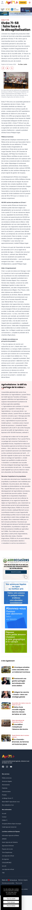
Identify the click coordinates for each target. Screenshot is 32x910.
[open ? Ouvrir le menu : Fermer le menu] (2, 2)
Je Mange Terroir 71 (7, 798)
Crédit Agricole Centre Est (9, 827)
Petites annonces (7, 778)
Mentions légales (23, 880)
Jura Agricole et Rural (8, 856)
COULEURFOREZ (6, 862)
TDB (3, 872)
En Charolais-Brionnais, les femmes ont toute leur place (20, 741)
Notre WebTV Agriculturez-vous (11, 801)
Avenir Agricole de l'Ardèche (10, 842)
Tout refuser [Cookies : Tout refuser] (11, 902)
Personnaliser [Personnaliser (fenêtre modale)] (11, 906)
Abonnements (6, 784)
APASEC (4, 839)
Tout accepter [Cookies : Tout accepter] (11, 898)
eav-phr (4, 866)
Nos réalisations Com (8, 805)
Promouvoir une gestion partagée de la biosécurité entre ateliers (19, 682)
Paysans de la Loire (7, 849)
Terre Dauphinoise (7, 852)
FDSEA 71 (4, 820)
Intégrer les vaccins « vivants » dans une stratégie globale (20, 694)
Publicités (4, 788)
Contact (4, 817)
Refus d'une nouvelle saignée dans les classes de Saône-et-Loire (19, 710)
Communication (6, 791)
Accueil (4, 813)
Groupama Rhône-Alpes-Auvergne (11, 823)
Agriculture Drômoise (8, 845)
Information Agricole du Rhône (10, 835)
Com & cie (14, 880)
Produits (4, 795)
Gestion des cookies (22, 889)
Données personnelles (8, 883)
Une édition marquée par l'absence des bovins (20, 726)
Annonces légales (7, 781)
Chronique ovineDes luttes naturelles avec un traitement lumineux (21, 669)
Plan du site (19, 883)
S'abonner (23, 2)
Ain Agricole (5, 859)
